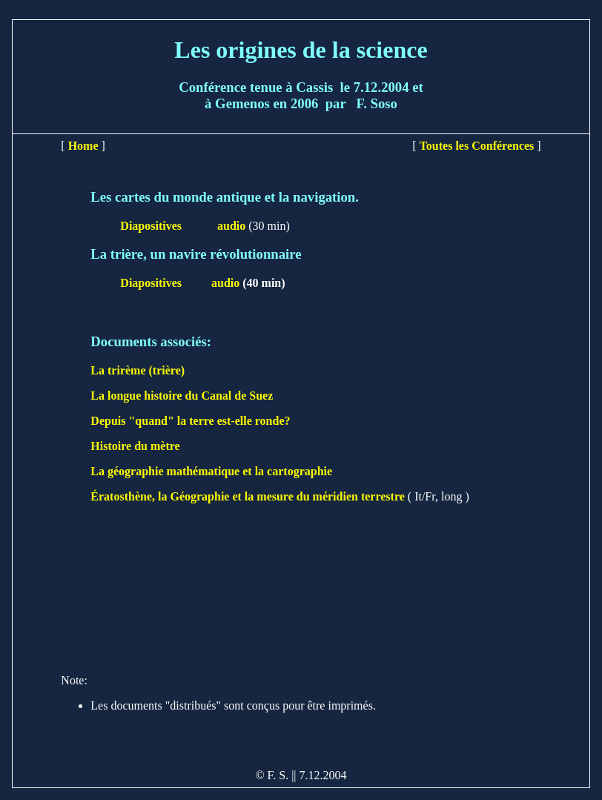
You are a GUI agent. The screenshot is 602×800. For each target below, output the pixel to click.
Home (83, 145)
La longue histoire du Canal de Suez (181, 395)
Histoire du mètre (134, 446)
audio (231, 225)
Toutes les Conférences (477, 145)
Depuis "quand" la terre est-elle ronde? (190, 420)
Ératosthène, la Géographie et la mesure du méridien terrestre (247, 496)
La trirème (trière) (137, 370)
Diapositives (152, 225)
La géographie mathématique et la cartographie (211, 471)
